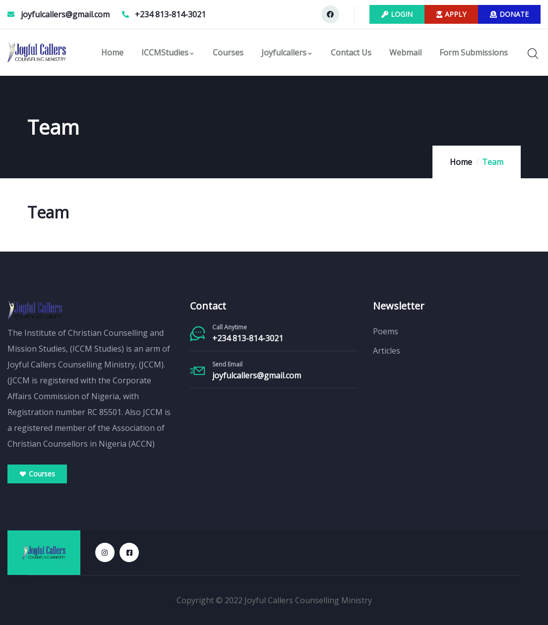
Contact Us (351, 52)
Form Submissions (473, 52)
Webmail (405, 52)
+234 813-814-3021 (247, 338)
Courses (228, 52)
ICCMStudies (168, 52)
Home (112, 52)
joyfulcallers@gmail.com (256, 375)
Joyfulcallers (287, 52)
